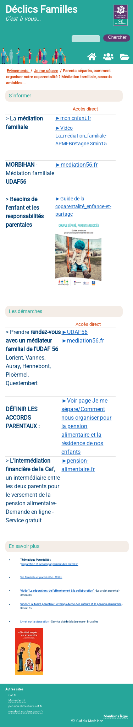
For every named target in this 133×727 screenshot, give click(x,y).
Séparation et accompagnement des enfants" (49, 564)
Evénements (18, 71)
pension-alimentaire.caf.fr (25, 706)
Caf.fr (12, 695)
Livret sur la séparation (34, 621)
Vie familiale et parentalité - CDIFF (41, 577)
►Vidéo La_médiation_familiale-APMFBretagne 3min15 (81, 135)
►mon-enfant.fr (73, 118)
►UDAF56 (74, 332)
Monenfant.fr (17, 700)
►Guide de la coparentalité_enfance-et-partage (83, 206)
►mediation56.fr (76, 164)
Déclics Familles (41, 9)
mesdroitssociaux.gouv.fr (26, 711)
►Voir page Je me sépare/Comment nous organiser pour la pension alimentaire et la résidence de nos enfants (86, 426)
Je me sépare (46, 71)
